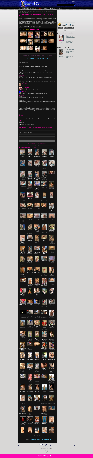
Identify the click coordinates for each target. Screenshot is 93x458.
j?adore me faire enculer (30, 240)
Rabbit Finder (21, 11)
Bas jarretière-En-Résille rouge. (30, 188)
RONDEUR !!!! (52, 174)
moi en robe (44, 423)
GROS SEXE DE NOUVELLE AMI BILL (44, 327)
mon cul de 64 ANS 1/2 (52, 165)
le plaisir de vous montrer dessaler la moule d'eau (30, 338)
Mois (72, 27)
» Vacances (68, 52)
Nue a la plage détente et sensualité (44, 231)
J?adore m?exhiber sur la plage (37, 370)
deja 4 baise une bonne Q (22, 391)
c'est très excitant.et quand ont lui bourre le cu (22, 413)
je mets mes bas (37, 423)
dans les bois (44, 186)
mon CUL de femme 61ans (37, 208)
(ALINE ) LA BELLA (30, 359)
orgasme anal (51, 198)
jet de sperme (22, 166)
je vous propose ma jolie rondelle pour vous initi (30, 231)
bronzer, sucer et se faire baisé (51, 359)
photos (51, 316)
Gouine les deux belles (37, 284)
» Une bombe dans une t (70, 37)
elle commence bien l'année (30, 272)
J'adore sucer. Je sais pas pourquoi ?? (30, 422)
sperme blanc (44, 218)
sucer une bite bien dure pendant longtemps (23, 219)
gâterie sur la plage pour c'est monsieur (44, 284)
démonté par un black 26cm (30, 198)
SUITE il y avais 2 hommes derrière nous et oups (52, 304)
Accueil (20, 8)
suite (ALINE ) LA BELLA (22, 359)
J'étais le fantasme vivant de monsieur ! (44, 167)
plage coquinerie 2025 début (29, 178)
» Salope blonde (68, 36)
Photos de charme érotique (37, 434)
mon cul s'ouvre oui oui (30, 368)
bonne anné (30, 261)
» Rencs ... (67, 38)
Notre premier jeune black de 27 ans (22, 349)
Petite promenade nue (30, 413)
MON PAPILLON (37, 263)
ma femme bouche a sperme (22, 208)
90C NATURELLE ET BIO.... (44, 178)
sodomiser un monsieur (22, 263)
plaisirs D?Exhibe (44, 305)
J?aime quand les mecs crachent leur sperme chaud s (37, 251)
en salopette (23, 282)
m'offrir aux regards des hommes (30, 284)
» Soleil (67, 40)
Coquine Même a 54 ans (51, 381)
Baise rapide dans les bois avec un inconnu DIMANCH (37, 315)
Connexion (73, 1)
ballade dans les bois (44, 295)
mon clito (51, 423)
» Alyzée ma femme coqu (70, 49)
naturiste (23, 336)
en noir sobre (51, 391)
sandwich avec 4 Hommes (37, 272)
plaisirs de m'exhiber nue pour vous (51, 283)
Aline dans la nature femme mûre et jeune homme (51, 338)
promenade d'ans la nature (51, 242)
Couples (31, 11)
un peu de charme (37, 400)
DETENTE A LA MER (44, 260)
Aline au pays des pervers (44, 199)
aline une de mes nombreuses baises (44, 413)
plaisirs (22, 231)
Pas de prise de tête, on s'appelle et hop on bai (37, 379)
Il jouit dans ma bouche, (22, 327)
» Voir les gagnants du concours (66, 30)
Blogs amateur (52, 8)
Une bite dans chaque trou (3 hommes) (37, 230)
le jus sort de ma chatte (51, 274)
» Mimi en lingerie (69, 41)
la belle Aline (51, 156)
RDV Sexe (46, 8)
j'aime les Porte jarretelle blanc (22, 402)
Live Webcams (40, 8)
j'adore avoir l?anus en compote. (44, 379)
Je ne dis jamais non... (51, 210)
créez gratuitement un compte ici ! (41, 143)
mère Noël (22, 433)
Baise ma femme (51, 348)
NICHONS (30, 156)
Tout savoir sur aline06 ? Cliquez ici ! (37, 59)
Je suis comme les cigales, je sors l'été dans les (23, 422)
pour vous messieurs (37, 218)
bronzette (52, 218)
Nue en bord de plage (44, 252)
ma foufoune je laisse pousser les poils (22, 274)
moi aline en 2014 (30, 391)
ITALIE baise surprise (44, 359)
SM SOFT (37, 411)
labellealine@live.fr (26, 26)
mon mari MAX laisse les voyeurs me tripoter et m (37, 304)
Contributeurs (59, 8)
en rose (30, 380)
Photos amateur (26, 8)
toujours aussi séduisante (22, 242)
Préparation (22, 156)
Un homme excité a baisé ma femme (51, 230)
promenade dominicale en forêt (30, 295)
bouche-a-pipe (30, 208)
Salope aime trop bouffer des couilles (23, 199)
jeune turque (30, 218)
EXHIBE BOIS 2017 (22, 304)
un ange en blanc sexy (44, 391)
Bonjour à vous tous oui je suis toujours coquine (37, 187)
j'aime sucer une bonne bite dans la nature (37, 178)
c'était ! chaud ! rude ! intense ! (51, 402)
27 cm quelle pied (51, 433)
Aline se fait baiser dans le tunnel (23, 294)
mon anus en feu (37, 347)
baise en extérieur (23, 379)
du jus (44, 240)
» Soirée (67, 53)
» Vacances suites (69, 55)
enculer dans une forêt (30, 326)
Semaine (66, 27)
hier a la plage (44, 156)
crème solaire (30, 252)
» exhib (61, 42)
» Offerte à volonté (69, 42)
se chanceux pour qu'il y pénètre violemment (30, 315)
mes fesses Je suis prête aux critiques (44, 402)
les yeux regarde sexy (51, 188)
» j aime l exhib (68, 35)
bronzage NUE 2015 (37, 359)
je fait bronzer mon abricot (52, 326)
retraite (37, 198)
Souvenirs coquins (44, 208)
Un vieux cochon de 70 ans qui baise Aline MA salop (44, 338)
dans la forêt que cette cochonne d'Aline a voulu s (30, 347)
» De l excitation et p (69, 51)
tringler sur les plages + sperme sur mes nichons (44, 315)
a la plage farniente (52, 411)
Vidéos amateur (33, 8)
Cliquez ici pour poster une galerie (40, 439)
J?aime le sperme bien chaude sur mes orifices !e (30, 304)
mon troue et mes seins (52, 251)
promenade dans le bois (23, 178)
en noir (30, 401)
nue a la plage (44, 433)
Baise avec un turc (44, 348)
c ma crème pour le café (37, 294)
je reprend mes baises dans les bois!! (37, 338)
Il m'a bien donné (30, 166)
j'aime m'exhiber (29, 433)
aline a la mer (52, 261)
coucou (23, 185)
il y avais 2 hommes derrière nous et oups (22, 315)
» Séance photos (61, 56)
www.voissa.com (33, 55)
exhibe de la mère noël (44, 274)
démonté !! (37, 241)
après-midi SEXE (22, 252)
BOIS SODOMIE (51, 295)
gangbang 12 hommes (44, 368)
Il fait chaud (37, 165)
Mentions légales (49, 448)
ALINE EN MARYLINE (37, 391)
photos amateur (49, 55)
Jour (61, 27)
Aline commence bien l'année (37, 156)
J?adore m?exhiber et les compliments (23, 370)
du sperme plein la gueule (37, 326)
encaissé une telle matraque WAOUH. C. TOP (52, 370)
